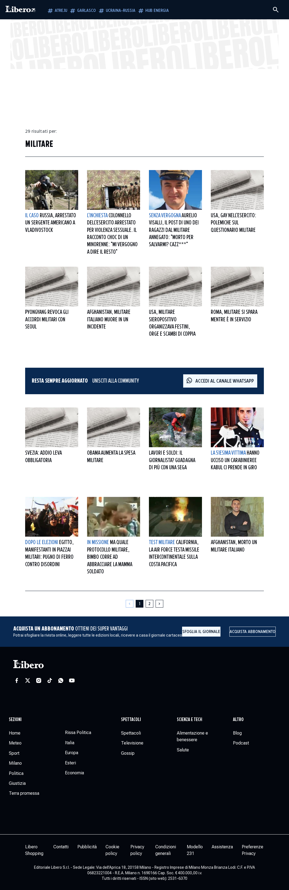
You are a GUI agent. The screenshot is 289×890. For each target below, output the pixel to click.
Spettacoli (131, 719)
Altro (238, 719)
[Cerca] (275, 9)
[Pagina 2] (149, 604)
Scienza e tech (189, 719)
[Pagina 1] (139, 604)
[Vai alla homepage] (21, 9)
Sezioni (15, 719)
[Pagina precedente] (129, 604)
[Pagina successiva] (159, 604)
